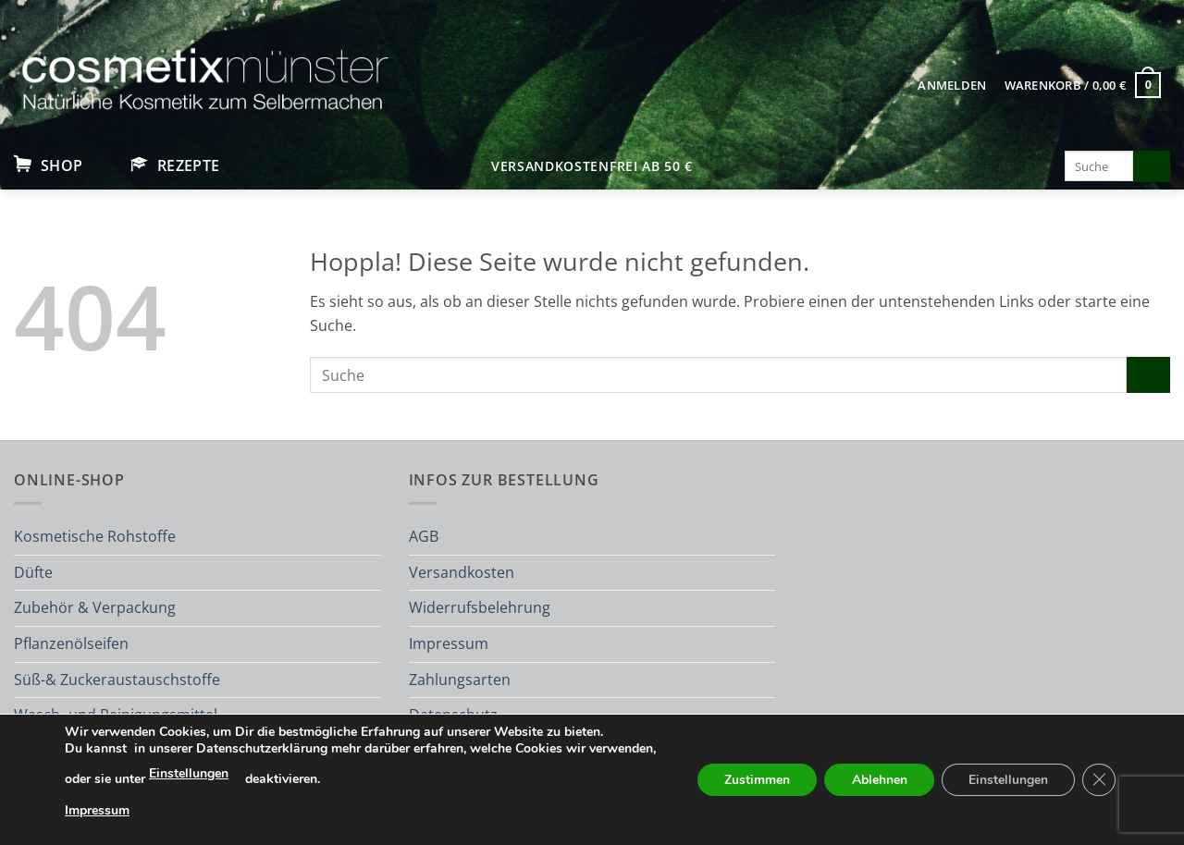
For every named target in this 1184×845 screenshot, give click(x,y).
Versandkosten (461, 572)
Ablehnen (877, 780)
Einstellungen (259, 773)
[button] (952, 85)
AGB (423, 536)
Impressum (448, 643)
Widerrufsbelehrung (479, 607)
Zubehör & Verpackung (95, 607)
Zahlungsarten (460, 679)
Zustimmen (753, 780)
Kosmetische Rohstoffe (95, 536)
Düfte (33, 572)
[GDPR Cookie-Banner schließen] (1099, 780)
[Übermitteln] (1151, 166)
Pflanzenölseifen (71, 643)
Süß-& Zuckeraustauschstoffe (117, 679)
